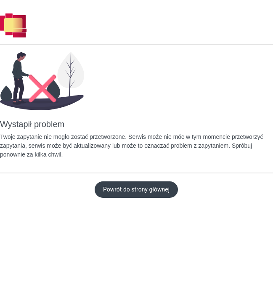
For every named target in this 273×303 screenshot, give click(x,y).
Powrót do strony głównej (136, 189)
